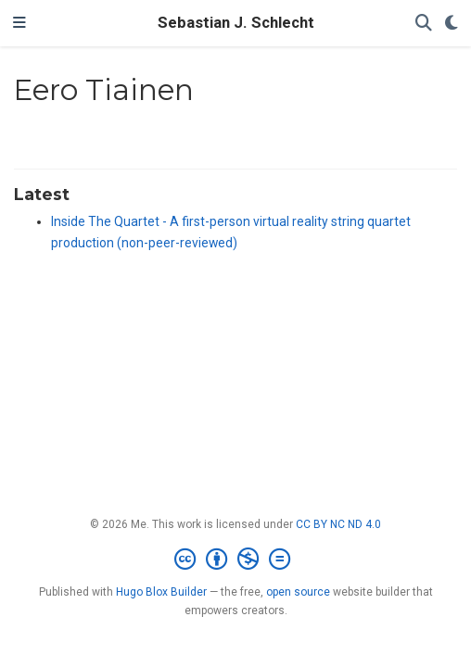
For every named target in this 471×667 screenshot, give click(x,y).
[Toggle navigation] (19, 23)
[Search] (423, 23)
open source (298, 591)
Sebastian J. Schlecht (236, 22)
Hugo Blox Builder (161, 591)
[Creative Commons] (236, 559)
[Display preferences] (451, 23)
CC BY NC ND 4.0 (338, 524)
